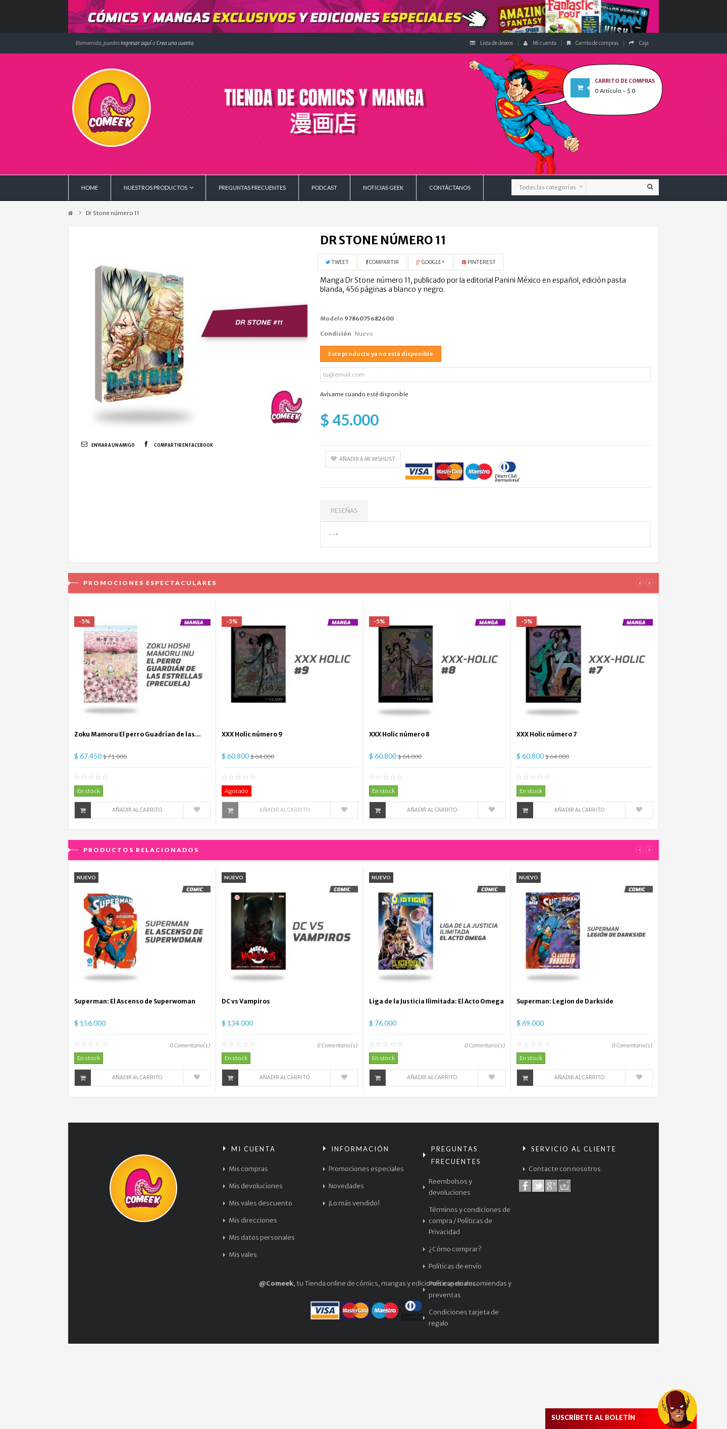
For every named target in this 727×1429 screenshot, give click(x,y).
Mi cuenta (540, 43)
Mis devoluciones (256, 1186)
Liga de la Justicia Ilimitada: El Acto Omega (436, 1001)
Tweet (337, 262)
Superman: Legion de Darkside (564, 1001)
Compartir (382, 262)
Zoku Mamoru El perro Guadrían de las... (137, 734)
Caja (639, 43)
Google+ (430, 262)
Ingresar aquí (135, 43)
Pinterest (479, 262)
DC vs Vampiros (246, 1001)
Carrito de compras (592, 43)
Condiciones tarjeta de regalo (464, 1318)
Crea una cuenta (175, 43)
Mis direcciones (253, 1220)
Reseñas (344, 510)
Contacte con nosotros (565, 1169)
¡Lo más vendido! (354, 1203)
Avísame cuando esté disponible (364, 394)
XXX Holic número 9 (252, 734)
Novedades (346, 1186)
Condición (335, 333)
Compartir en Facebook (183, 445)
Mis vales (243, 1254)
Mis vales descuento (260, 1203)
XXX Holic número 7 (546, 734)
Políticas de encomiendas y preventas (470, 1289)
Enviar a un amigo (113, 445)
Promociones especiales (366, 1169)
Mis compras (248, 1169)
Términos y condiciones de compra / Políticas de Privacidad (469, 1220)
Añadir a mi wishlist (363, 459)
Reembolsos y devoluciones (450, 1187)
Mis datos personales (262, 1237)
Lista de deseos (491, 43)
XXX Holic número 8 (399, 734)
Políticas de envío (455, 1266)
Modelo (331, 318)
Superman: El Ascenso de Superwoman (134, 1001)
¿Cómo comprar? (455, 1249)
